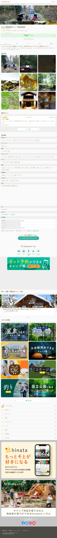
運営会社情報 (4, 530)
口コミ (28, 43)
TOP (2, 4)
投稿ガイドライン (26, 530)
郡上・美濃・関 (11, 4)
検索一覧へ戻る (23, 400)
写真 (17, 43)
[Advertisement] (17, 280)
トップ (6, 43)
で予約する (28, 35)
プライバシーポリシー (17, 530)
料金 (40, 43)
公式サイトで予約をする (28, 38)
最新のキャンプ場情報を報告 (33, 230)
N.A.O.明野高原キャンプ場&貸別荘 (8, 214)
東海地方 (4, 4)
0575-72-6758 (4, 209)
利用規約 (10, 530)
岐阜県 (8, 4)
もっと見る (25, 30)
